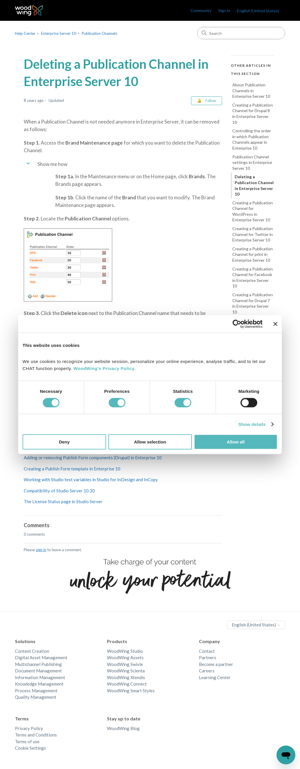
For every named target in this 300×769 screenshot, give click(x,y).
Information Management (40, 677)
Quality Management (35, 697)
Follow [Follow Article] (210, 100)
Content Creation (32, 651)
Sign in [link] (224, 10)
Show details (252, 424)
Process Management (36, 690)
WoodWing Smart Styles (131, 690)
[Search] (241, 33)
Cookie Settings (30, 748)
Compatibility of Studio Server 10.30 (59, 490)
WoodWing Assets (125, 657)
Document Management (38, 670)
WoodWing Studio (125, 651)
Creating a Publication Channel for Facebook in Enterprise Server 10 (252, 277)
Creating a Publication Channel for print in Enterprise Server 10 (252, 254)
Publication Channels (99, 33)
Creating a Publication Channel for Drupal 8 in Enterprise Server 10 (252, 113)
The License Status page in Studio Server (63, 501)
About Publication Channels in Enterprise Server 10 (251, 90)
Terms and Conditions (36, 734)
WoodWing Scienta (126, 670)
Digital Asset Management (41, 657)
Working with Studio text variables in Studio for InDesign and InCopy (91, 479)
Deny (64, 441)
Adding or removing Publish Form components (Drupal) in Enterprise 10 (93, 457)
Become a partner (216, 664)
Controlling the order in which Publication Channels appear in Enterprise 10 (251, 139)
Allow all (236, 441)
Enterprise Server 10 (58, 33)
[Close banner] (275, 324)
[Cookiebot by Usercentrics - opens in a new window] (236, 323)
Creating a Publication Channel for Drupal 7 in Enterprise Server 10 (252, 303)
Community (201, 10)
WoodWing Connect (127, 683)
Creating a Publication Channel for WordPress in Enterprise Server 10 (252, 211)
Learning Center (215, 677)
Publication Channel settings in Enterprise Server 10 (252, 162)
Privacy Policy (29, 728)
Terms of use (27, 741)
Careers (206, 670)
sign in (41, 549)
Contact (207, 651)
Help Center (25, 33)
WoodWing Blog (123, 728)
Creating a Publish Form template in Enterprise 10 (72, 468)
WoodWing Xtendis (126, 677)
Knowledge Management (39, 683)
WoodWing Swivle (125, 664)
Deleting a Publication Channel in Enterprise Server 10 (254, 185)
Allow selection (150, 441)
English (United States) (258, 10)
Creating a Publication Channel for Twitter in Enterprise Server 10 (252, 234)
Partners (207, 657)
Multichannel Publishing (38, 664)
